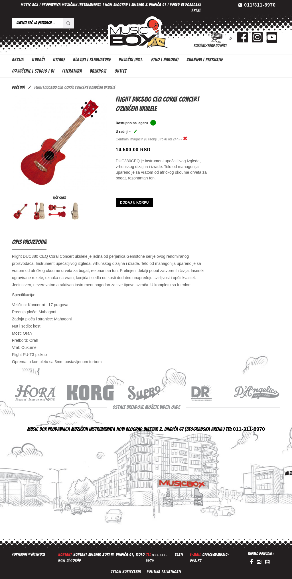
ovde (175, 407)
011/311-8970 (260, 5)
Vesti (179, 555)
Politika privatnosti (164, 572)
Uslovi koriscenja (126, 572)
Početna (18, 87)
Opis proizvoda (29, 242)
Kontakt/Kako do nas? (210, 45)
